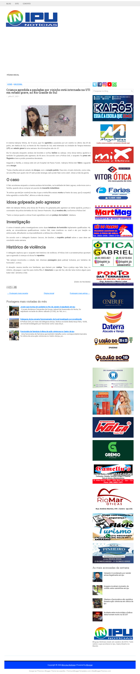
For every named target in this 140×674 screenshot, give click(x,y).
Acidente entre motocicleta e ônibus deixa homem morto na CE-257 (118, 614)
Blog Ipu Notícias (68, 665)
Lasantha (62, 671)
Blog (8, 4)
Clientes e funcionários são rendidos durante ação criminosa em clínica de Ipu (118, 601)
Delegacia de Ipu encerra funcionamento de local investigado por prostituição (51, 319)
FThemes (40, 671)
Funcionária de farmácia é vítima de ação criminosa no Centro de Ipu (47, 331)
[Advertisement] (70, 51)
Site (17, 4)
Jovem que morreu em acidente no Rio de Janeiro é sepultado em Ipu (47, 307)
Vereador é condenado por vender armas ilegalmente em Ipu (117, 574)
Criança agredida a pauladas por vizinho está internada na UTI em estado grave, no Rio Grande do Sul (48, 91)
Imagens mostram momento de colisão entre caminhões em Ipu (116, 587)
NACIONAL (18, 84)
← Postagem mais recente (17, 293)
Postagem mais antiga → (80, 293)
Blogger (89, 665)
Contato (27, 4)
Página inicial (13, 75)
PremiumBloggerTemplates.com (79, 671)
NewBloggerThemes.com (101, 671)
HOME (9, 84)
